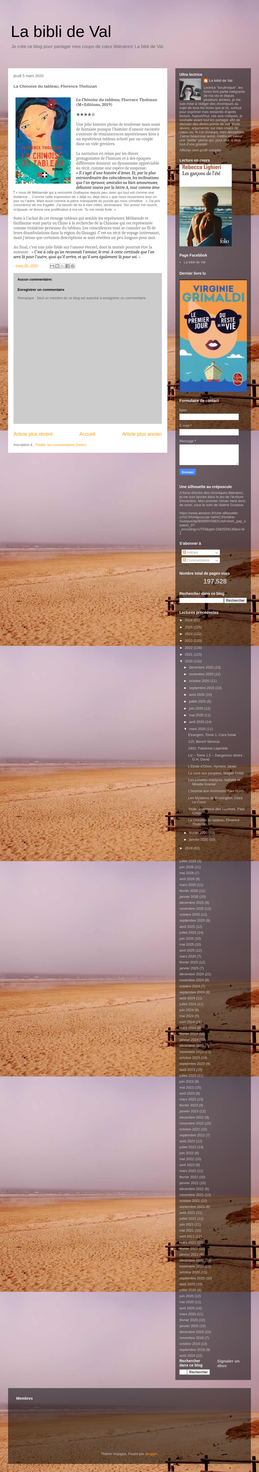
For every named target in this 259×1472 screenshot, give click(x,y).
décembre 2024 (191, 974)
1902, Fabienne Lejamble (208, 748)
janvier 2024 (189, 1040)
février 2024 (188, 1034)
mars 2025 (187, 956)
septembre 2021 (192, 1207)
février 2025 (188, 962)
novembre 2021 (191, 1195)
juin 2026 (186, 867)
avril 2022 (187, 1165)
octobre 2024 (189, 986)
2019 (189, 848)
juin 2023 (186, 1081)
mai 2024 (186, 1016)
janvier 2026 (189, 897)
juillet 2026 (187, 861)
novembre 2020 (201, 674)
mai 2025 (186, 944)
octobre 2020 (200, 681)
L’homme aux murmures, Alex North (216, 791)
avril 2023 (187, 1093)
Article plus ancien (142, 434)
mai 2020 (197, 715)
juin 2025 (186, 938)
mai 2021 (186, 1230)
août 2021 (187, 1213)
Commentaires (196, 560)
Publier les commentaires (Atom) (60, 445)
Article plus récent (33, 434)
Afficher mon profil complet (200, 150)
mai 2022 (186, 1159)
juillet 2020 (198, 701)
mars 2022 (187, 1171)
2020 (189, 661)
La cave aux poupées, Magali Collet (216, 773)
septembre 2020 (202, 688)
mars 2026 (187, 885)
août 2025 (187, 927)
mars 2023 (187, 1099)
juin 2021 (186, 1224)
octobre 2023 (189, 1058)
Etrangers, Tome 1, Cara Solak (212, 735)
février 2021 (188, 1248)
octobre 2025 (189, 914)
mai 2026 (186, 873)
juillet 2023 (187, 1076)
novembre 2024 (191, 980)
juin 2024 (186, 1010)
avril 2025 (187, 950)
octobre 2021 (189, 1201)
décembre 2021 (191, 1189)
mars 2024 (187, 1028)
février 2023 (188, 1105)
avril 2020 (197, 722)
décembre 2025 (191, 903)
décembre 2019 (191, 1332)
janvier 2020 (199, 839)
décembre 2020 (201, 667)
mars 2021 (187, 1243)
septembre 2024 (192, 992)
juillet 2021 (187, 1219)
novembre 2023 (191, 1052)
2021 (189, 654)
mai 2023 (186, 1087)
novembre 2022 (191, 1123)
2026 (189, 620)
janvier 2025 (189, 968)
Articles (190, 552)
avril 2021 (187, 1236)
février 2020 (199, 833)
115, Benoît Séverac (204, 742)
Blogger (151, 1454)
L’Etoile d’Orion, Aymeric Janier (212, 766)
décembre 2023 (191, 1046)
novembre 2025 (191, 909)
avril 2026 (187, 879)
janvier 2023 (189, 1111)
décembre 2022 (191, 1117)
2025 (189, 627)
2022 (189, 648)
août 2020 (197, 695)
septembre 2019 (192, 1350)
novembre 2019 (191, 1338)
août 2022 (187, 1141)
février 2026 (188, 891)
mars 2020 (198, 729)
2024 (189, 634)
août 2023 (187, 1070)
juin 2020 (196, 708)
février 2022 (188, 1177)
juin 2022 (186, 1153)
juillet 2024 (187, 1004)
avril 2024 (187, 1022)
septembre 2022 (192, 1135)
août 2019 (187, 1356)
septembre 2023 (192, 1064)
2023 (189, 641)
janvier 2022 (189, 1183)
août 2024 (187, 998)
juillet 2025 (187, 933)
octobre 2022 (189, 1129)
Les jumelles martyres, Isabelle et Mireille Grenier (214, 782)
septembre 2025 (192, 920)
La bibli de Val (61, 31)
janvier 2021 (189, 1254)
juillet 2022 (187, 1147)
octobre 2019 (189, 1344)
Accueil (87, 434)
